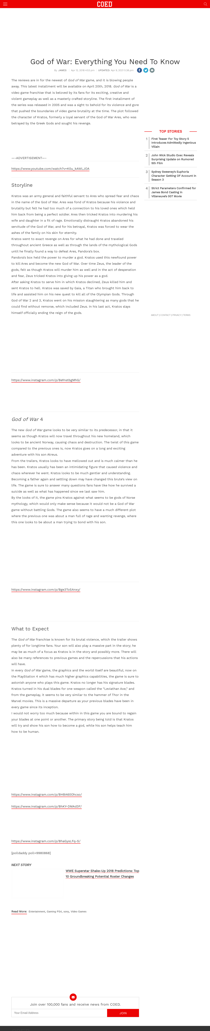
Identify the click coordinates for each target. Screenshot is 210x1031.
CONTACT (165, 315)
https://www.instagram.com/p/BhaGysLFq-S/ (45, 841)
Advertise (99, 1022)
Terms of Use (126, 1022)
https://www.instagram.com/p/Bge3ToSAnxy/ (45, 589)
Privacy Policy (111, 1022)
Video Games (78, 903)
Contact (83, 1022)
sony (66, 903)
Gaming (51, 903)
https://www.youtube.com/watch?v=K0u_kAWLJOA (50, 168)
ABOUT (154, 315)
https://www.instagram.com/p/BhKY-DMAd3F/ (46, 806)
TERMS (186, 315)
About (91, 1022)
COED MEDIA (96, 1026)
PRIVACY (176, 315)
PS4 (59, 903)
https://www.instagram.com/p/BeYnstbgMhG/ (45, 380)
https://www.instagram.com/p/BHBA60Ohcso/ (46, 794)
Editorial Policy (140, 1022)
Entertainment (37, 903)
